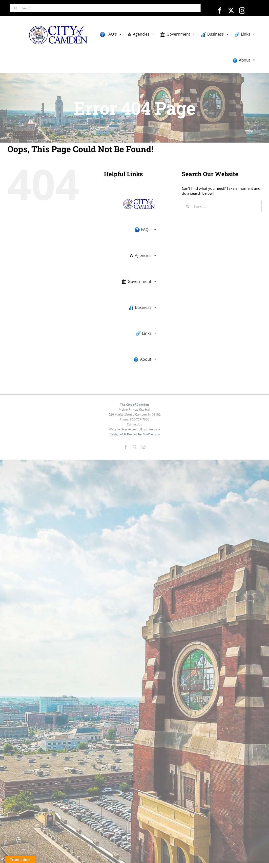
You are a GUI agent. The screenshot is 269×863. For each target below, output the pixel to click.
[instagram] (242, 10)
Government (181, 34)
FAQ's (114, 34)
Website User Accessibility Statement (134, 429)
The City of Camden (134, 404)
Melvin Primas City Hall (134, 409)
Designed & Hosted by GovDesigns (134, 434)
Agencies (144, 34)
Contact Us (134, 424)
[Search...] (222, 206)
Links (248, 34)
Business (218, 34)
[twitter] (231, 10)
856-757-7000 (139, 419)
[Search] (105, 8)
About (247, 60)
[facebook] (220, 10)
